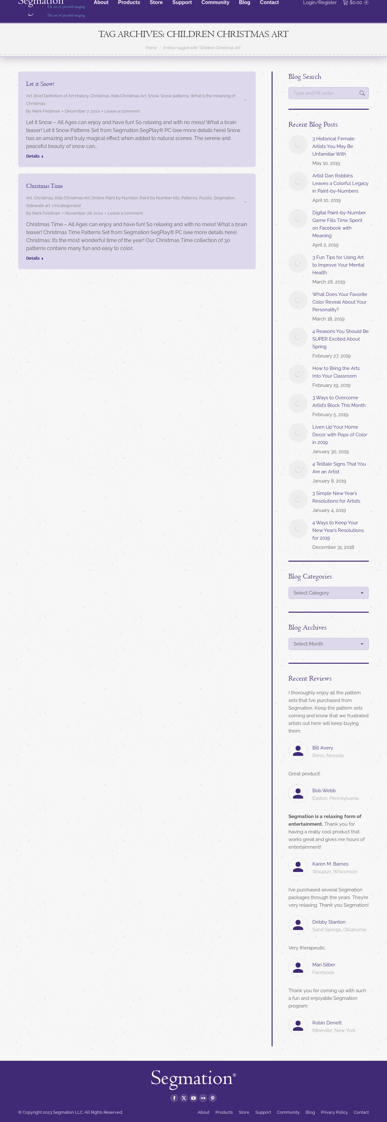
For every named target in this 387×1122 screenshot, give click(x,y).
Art (29, 95)
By (43, 111)
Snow (153, 95)
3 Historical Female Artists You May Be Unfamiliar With (333, 146)
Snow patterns (175, 95)
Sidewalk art (38, 205)
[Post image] (298, 144)
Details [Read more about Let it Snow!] (33, 156)
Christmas (99, 95)
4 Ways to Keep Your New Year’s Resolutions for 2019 (338, 530)
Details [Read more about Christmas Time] (33, 258)
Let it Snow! (40, 84)
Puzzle (205, 198)
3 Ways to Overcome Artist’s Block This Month (339, 401)
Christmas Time (44, 186)
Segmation (224, 198)
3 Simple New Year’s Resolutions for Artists (336, 497)
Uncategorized (66, 205)
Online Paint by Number (114, 198)
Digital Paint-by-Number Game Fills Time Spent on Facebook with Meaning (339, 224)
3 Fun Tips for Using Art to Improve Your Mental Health (338, 265)
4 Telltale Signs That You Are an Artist (339, 468)
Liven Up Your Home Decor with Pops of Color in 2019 (339, 434)
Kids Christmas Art (128, 95)
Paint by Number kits (159, 198)
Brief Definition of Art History (61, 95)
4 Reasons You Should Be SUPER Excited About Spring (340, 339)
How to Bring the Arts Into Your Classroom (336, 372)
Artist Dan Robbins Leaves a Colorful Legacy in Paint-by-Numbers (340, 183)
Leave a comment (122, 111)
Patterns (189, 198)
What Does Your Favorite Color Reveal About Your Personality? (339, 302)
